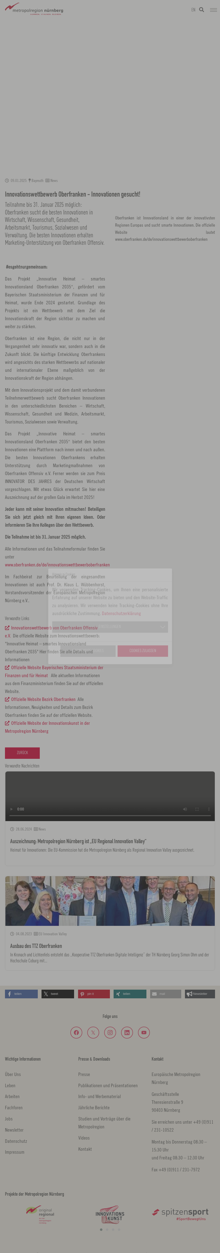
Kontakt (85, 1149)
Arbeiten (12, 1096)
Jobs (9, 1118)
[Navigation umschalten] (213, 10)
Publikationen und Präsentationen (108, 1085)
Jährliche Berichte (94, 1107)
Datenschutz (16, 1141)
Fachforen (14, 1107)
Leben (10, 1085)
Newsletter (14, 1130)
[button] (21, 994)
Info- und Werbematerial (99, 1096)
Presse (84, 1074)
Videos (84, 1138)
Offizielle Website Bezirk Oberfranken (43, 699)
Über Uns (13, 1074)
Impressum (14, 1152)
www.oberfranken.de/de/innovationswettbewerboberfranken (57, 564)
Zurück (22, 753)
